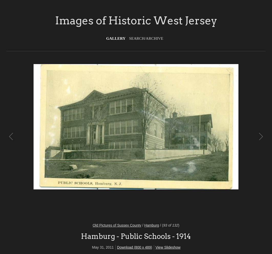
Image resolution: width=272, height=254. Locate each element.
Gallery (116, 38)
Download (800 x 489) (134, 247)
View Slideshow (168, 247)
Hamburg (151, 225)
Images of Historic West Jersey (136, 20)
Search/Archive (146, 38)
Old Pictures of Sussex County (117, 225)
